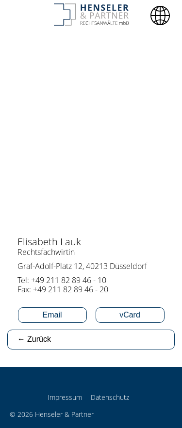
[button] (160, 15)
